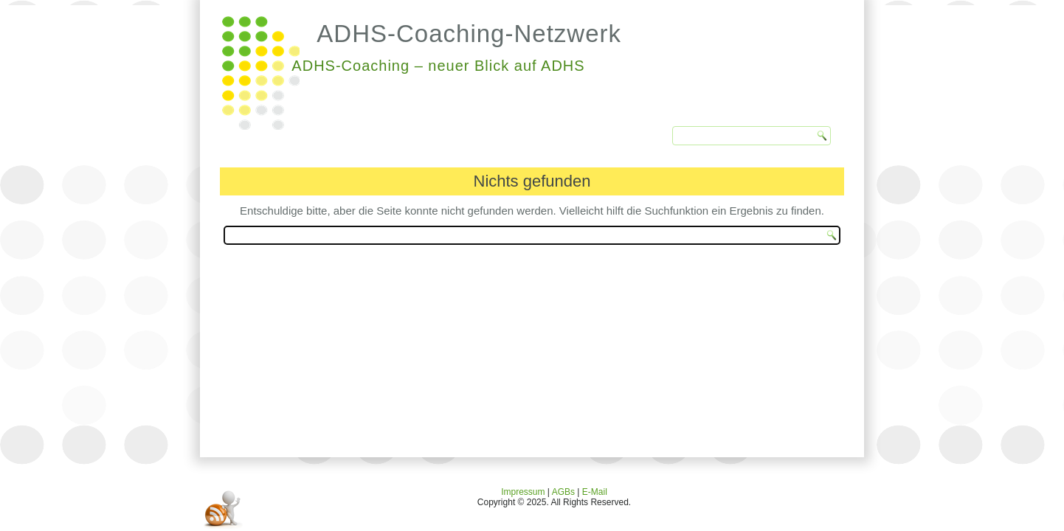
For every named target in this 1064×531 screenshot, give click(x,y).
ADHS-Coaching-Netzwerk (469, 33)
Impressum (523, 492)
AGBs (563, 492)
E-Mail (594, 492)
